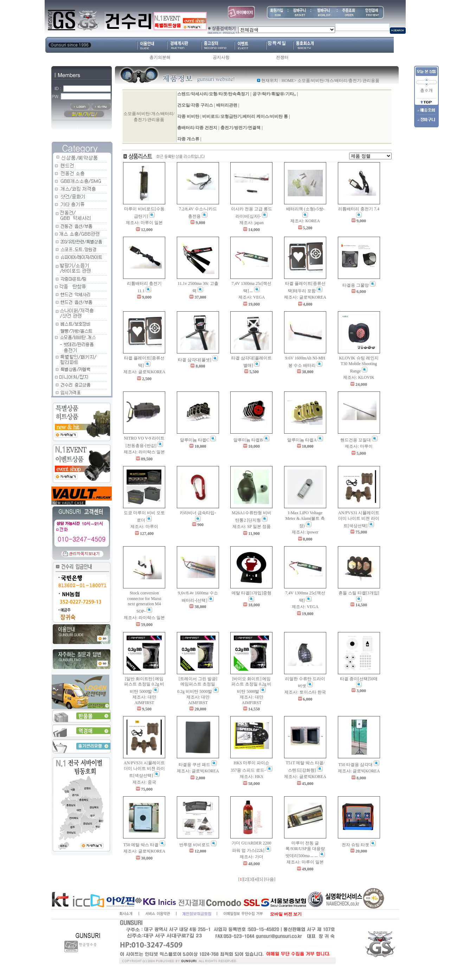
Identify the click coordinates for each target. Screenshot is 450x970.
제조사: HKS (251, 776)
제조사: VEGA (251, 297)
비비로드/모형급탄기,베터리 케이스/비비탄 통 (245, 116)
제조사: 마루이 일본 (144, 222)
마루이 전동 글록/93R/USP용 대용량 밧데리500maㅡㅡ (305, 849)
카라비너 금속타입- (198, 512)
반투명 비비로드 (194, 844)
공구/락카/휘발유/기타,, (274, 93)
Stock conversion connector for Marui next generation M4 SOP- (144, 602)
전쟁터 (282, 57)
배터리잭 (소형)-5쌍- (305, 208)
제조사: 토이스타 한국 (305, 692)
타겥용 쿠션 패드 (194, 764)
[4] (255, 879)
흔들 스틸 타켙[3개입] (359, 593)
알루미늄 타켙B (248, 440)
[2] (245, 879)
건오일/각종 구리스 (195, 105)
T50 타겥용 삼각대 (355, 764)
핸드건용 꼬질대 (355, 440)
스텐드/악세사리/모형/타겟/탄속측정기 (213, 93)
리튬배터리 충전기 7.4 (358, 208)
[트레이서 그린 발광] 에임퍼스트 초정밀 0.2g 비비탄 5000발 (197, 685)
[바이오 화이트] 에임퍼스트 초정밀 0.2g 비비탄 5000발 (251, 685)
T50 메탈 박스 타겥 (141, 844)
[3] (250, 879)
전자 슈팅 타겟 (355, 844)
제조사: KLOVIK (358, 377)
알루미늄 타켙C (194, 440)
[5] (260, 879)
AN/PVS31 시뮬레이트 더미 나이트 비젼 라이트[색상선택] (359, 519)
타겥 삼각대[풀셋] (194, 359)
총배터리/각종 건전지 (197, 127)
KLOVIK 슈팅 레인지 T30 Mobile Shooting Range (359, 364)
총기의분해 (160, 57)
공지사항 (221, 57)
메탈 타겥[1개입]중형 (251, 593)
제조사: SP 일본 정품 (251, 526)
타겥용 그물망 (355, 285)
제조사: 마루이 (358, 446)
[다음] (269, 879)
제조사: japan (251, 222)
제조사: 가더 (251, 856)
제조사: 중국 (144, 782)
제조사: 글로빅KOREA (305, 297)
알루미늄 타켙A (301, 440)
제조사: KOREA (305, 220)
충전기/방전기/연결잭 (240, 127)
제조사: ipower (305, 532)
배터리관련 (226, 105)
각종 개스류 (188, 138)
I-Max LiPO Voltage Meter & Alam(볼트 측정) (305, 519)
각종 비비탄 (188, 116)
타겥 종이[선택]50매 (359, 678)
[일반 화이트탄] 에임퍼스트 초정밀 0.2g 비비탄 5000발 (144, 685)
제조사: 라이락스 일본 (144, 451)
